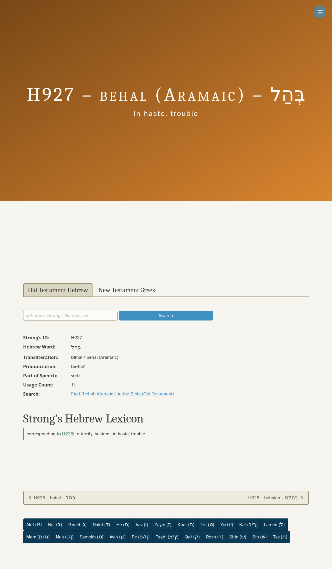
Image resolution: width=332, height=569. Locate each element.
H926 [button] (67, 434)
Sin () (260, 537)
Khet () (186, 524)
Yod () (227, 524)
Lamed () (274, 524)
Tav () (280, 537)
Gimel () (77, 524)
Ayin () (117, 537)
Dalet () (101, 524)
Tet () (207, 524)
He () (122, 524)
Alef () (34, 524)
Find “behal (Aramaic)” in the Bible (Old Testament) (122, 394)
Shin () (237, 537)
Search (166, 315)
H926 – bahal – (51, 497)
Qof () (192, 537)
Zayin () (162, 524)
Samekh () (91, 537)
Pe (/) (140, 537)
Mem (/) (37, 537)
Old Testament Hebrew (58, 290)
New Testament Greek (126, 290)
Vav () (142, 524)
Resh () (214, 537)
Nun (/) (64, 537)
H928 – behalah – (276, 497)
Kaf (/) (248, 524)
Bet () (55, 524)
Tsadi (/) (167, 537)
